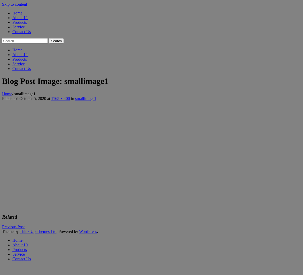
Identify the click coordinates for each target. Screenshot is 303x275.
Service (18, 27)
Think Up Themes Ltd (38, 231)
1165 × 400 (60, 98)
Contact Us (21, 31)
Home (17, 13)
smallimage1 (85, 98)
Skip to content (14, 4)
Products (19, 22)
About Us (20, 17)
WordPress (88, 231)
